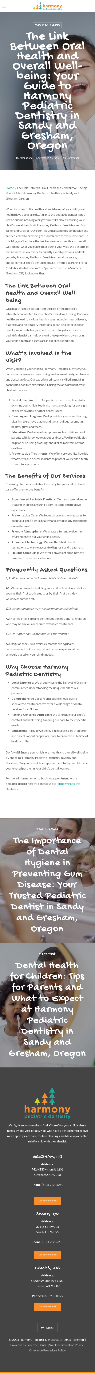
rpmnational (26, 157)
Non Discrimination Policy (66, 1345)
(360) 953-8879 (52, 1296)
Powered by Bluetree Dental (28, 1345)
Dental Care (47, 25)
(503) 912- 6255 (52, 1242)
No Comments (71, 157)
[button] (4, 6)
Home (10, 188)
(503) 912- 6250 (52, 1184)
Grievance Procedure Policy (47, 1350)
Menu (47, 1327)
